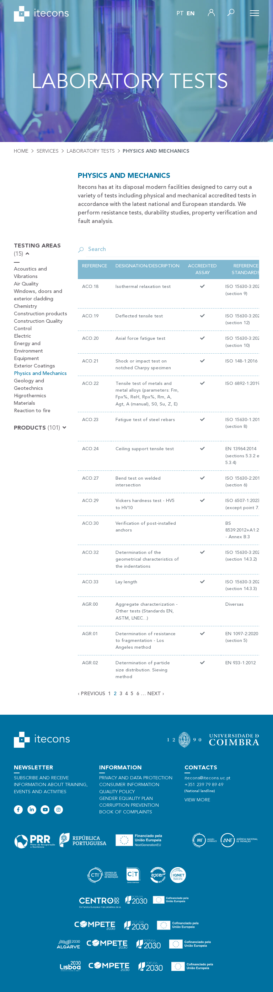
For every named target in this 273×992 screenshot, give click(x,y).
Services (48, 151)
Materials (24, 403)
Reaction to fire (32, 410)
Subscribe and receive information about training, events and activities (51, 785)
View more (197, 800)
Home (21, 151)
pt (180, 14)
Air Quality (26, 284)
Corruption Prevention (129, 805)
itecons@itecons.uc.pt (207, 778)
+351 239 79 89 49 (203, 785)
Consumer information (129, 785)
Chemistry (25, 306)
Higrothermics (30, 395)
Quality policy (117, 792)
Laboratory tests (91, 151)
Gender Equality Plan (126, 798)
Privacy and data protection (135, 778)
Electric (22, 336)
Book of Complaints (125, 812)
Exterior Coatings (34, 366)
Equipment (26, 358)
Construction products (40, 313)
